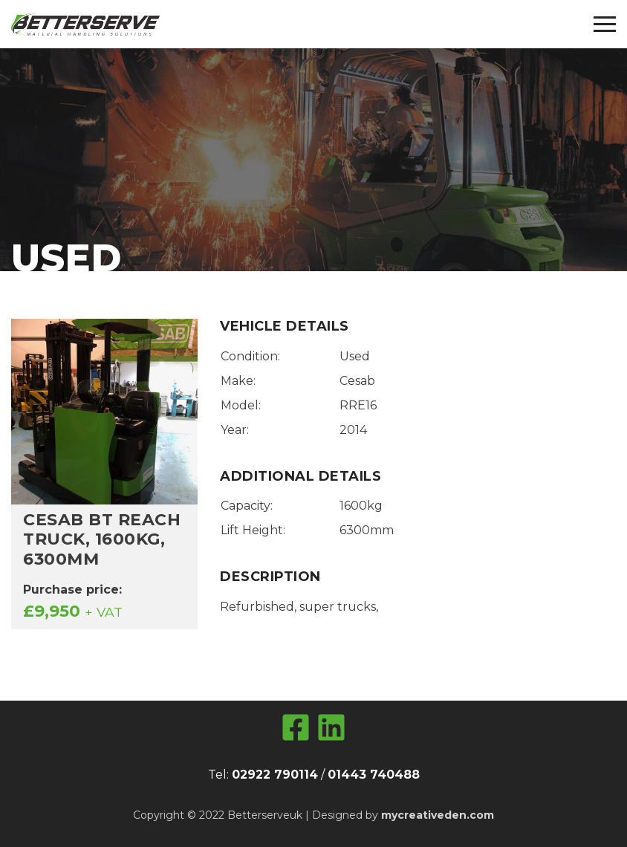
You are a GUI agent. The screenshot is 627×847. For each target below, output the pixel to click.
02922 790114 (275, 775)
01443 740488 (374, 775)
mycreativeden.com (437, 815)
